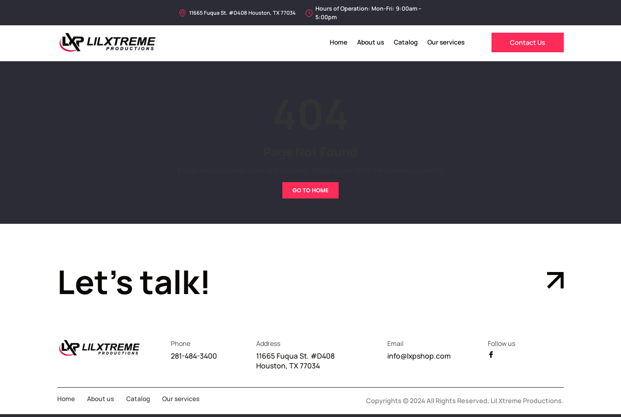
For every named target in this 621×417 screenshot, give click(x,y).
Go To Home (311, 190)
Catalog (402, 42)
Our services (445, 42)
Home (333, 42)
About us (366, 42)
